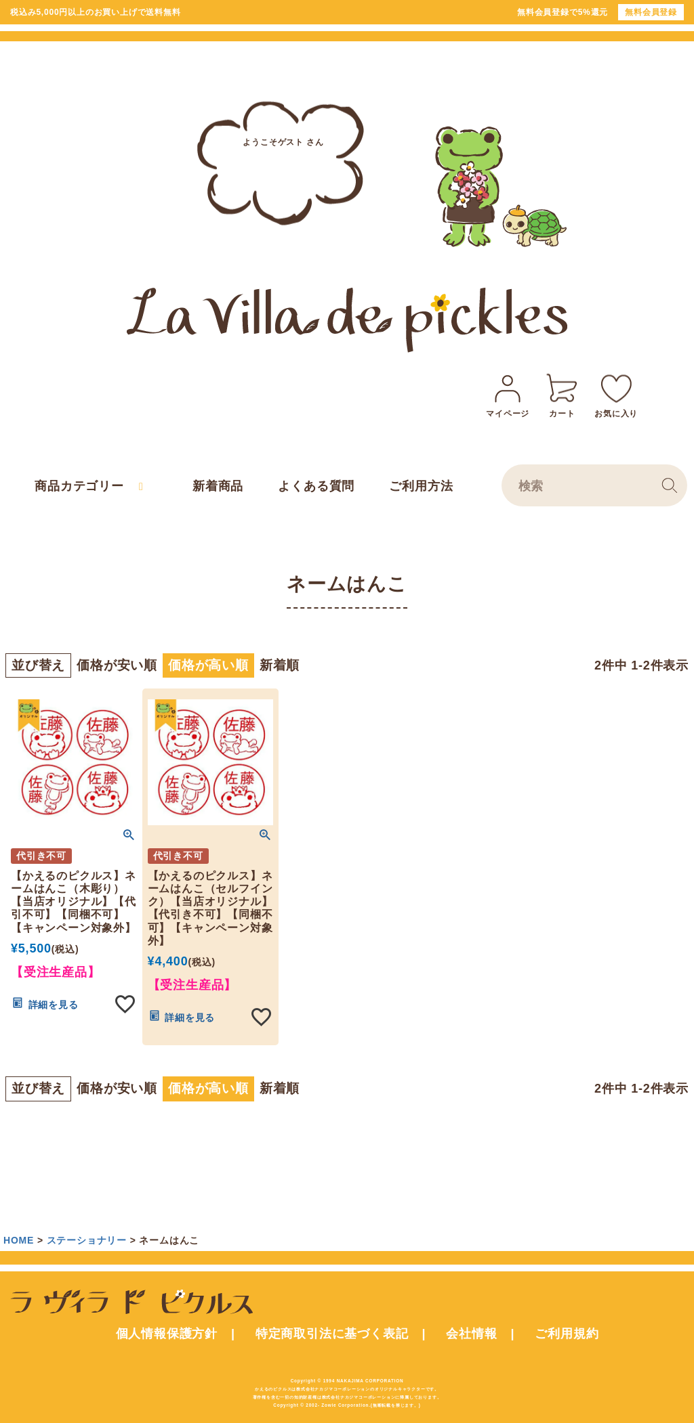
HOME (18, 1240)
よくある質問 (316, 486)
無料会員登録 (651, 12)
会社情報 (471, 1333)
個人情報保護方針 (167, 1333)
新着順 (280, 665)
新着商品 (217, 486)
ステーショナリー (87, 1240)
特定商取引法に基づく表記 (332, 1333)
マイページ (507, 393)
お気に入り (616, 393)
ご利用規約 (566, 1333)
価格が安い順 (117, 665)
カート (562, 393)
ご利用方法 (421, 486)
